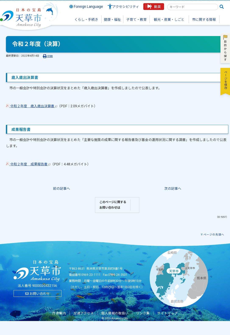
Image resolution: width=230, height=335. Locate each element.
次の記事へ (172, 189)
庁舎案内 (59, 313)
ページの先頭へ (214, 234)
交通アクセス (84, 313)
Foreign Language (86, 6)
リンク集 (143, 313)
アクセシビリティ (125, 7)
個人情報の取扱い (114, 313)
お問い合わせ (37, 294)
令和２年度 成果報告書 (28, 164)
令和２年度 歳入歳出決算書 (31, 106)
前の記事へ (61, 189)
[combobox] (192, 7)
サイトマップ (167, 313)
